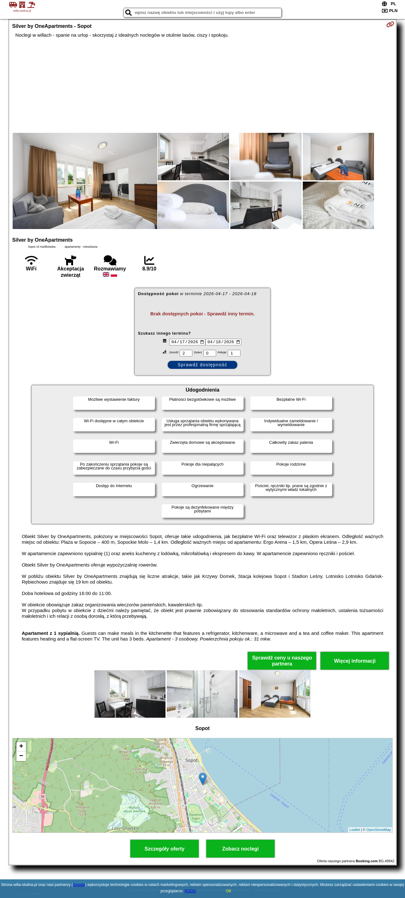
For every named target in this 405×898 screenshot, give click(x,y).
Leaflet (355, 830)
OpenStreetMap (378, 830)
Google (79, 885)
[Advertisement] (202, 85)
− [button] (21, 756)
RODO (190, 891)
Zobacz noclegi (240, 849)
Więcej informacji (355, 661)
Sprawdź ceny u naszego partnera (282, 660)
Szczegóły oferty (164, 849)
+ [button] (21, 747)
